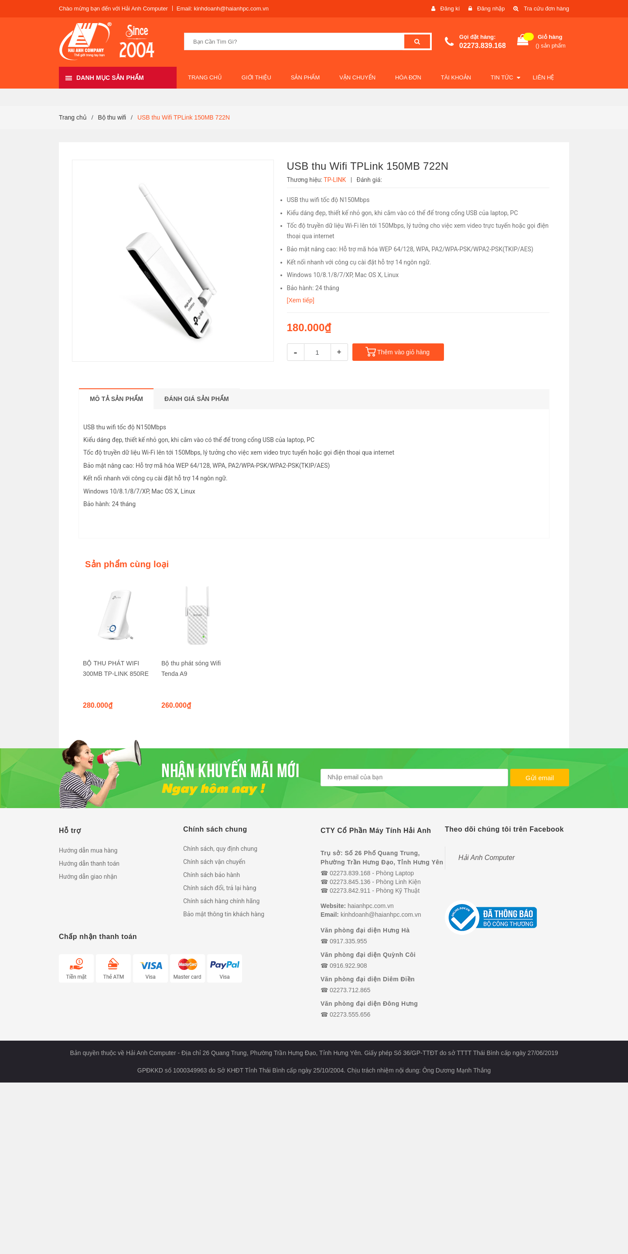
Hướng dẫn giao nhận (88, 876)
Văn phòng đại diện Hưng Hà (365, 930)
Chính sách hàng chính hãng (221, 901)
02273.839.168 (482, 45)
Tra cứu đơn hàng (546, 8)
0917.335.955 (348, 941)
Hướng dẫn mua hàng (88, 850)
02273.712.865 (350, 990)
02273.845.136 (350, 881)
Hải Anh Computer (486, 857)
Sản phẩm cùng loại (127, 564)
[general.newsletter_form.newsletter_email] (414, 777)
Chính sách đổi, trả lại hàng (219, 887)
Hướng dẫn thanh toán (89, 863)
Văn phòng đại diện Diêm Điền (368, 979)
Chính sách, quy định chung (220, 848)
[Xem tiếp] (300, 300)
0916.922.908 (348, 965)
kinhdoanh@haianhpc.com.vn (381, 914)
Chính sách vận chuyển (214, 861)
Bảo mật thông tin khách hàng (223, 914)
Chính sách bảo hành (211, 874)
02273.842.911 (350, 890)
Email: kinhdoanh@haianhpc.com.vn (223, 8)
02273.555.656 (350, 1014)
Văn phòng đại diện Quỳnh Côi (368, 954)
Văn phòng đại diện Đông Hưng (369, 1003)
